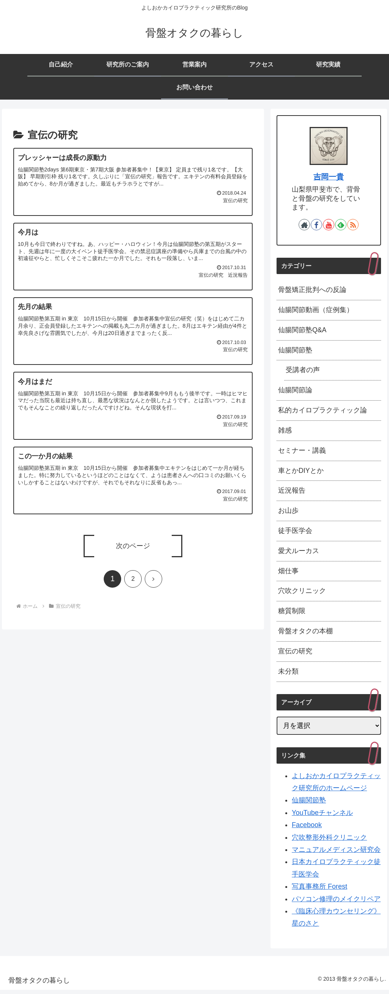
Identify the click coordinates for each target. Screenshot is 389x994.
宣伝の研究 (295, 655)
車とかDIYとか (301, 473)
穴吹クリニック (302, 594)
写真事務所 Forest (319, 890)
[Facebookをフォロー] (316, 224)
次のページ (133, 546)
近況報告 (291, 493)
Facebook (307, 829)
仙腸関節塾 (295, 351)
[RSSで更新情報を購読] (353, 224)
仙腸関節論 (295, 391)
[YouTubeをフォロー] (328, 224)
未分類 (288, 675)
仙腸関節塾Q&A (302, 331)
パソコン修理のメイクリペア (336, 903)
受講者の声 (303, 371)
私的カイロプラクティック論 (322, 411)
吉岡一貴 (328, 177)
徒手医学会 (295, 533)
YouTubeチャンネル (322, 817)
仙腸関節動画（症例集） (315, 310)
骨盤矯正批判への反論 (312, 290)
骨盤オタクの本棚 (305, 635)
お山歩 (288, 513)
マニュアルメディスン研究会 (336, 854)
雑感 (285, 432)
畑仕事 (288, 574)
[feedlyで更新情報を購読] (340, 224)
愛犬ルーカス (298, 554)
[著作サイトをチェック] (304, 224)
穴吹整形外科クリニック (329, 841)
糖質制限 (291, 614)
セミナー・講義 (302, 452)
